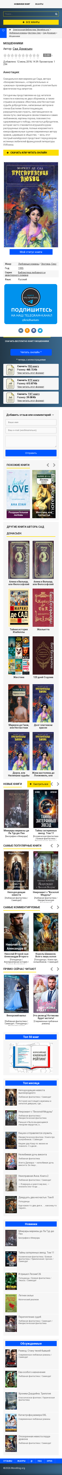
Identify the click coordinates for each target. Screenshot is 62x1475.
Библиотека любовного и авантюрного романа (25, 273)
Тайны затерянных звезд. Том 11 (46, 832)
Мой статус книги (31, 252)
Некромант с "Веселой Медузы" (46, 893)
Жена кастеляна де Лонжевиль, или (43, 774)
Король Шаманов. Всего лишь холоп (45, 955)
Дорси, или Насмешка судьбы (18, 774)
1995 (20, 268)
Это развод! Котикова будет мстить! (46, 1016)
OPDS (49, 1461)
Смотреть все (39, 784)
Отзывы (7, 1461)
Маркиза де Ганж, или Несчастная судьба (19, 726)
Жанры (39, 4)
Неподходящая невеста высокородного (16, 893)
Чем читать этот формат (30, 373)
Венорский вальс (16, 1015)
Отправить (31, 453)
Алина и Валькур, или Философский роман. (18, 583)
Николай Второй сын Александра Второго (16, 955)
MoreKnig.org (5, 4)
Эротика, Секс (48, 264)
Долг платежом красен (43, 726)
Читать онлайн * (31, 352)
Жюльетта (43, 629)
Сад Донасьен (49, 33)
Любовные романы (28, 264)
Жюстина (18, 677)
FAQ (40, 1461)
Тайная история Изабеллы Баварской (19, 630)
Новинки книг (22, 4)
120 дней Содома (43, 677)
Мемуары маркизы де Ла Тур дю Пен (16, 832)
